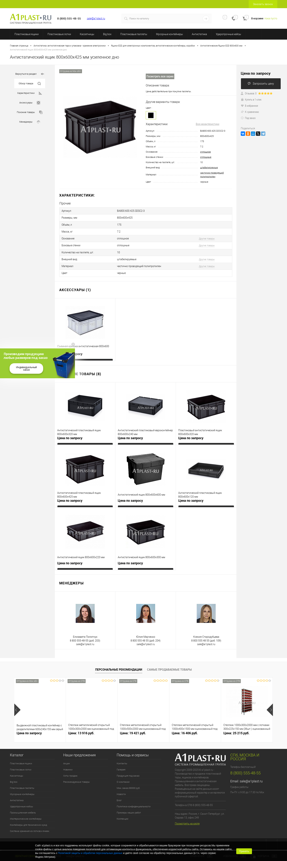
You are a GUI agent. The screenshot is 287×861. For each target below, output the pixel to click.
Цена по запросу (69, 346)
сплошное (205, 151)
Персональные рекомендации (118, 662)
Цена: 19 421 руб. (133, 725)
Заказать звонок (263, 4)
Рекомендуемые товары (76, 774)
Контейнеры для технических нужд (28, 817)
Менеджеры (29, 122)
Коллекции (122, 811)
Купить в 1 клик (251, 99)
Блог (119, 792)
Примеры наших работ (129, 805)
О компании (123, 774)
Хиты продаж (70, 768)
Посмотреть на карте (187, 815)
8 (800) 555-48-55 (245, 765)
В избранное (249, 105)
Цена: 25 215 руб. (236, 725)
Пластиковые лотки (59, 34)
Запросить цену (261, 83)
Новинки (67, 761)
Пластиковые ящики (26, 34)
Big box (107, 34)
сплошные (205, 157)
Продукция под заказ (128, 768)
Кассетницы (87, 34)
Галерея (121, 761)
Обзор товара (30, 83)
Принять (244, 851)
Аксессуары (29, 103)
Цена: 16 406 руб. (185, 725)
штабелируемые (209, 167)
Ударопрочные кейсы (228, 34)
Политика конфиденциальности (133, 798)
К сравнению (250, 112)
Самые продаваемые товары (169, 662)
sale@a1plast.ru (96, 18)
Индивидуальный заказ (26, 368)
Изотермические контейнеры (26, 811)
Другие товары (207, 235)
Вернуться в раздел (29, 74)
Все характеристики (207, 124)
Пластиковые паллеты (133, 34)
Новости (121, 786)
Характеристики (29, 93)
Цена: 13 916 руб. (81, 725)
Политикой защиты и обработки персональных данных (90, 853)
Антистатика (199, 34)
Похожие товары (29, 112)
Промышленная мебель (23, 805)
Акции (66, 755)
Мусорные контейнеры (169, 34)
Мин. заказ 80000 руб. (128, 780)
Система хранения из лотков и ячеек (29, 823)
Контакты (122, 755)
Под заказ (248, 118)
